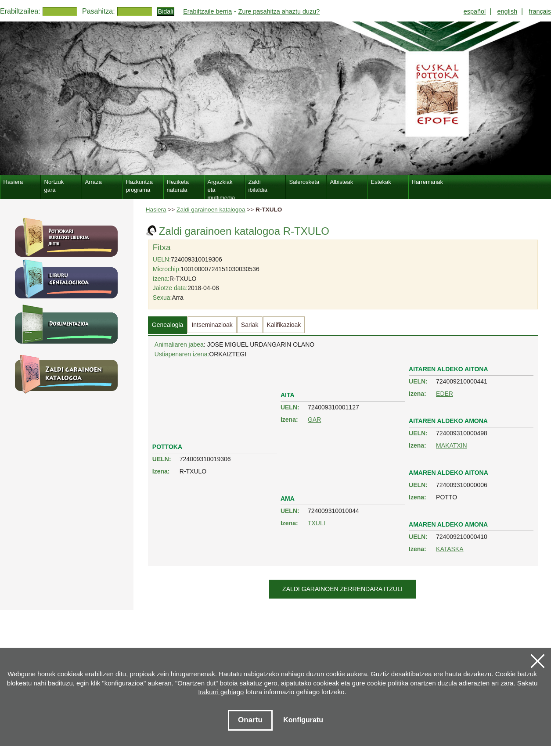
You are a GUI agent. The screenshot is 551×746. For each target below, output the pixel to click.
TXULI (316, 523)
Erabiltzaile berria (207, 11)
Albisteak (341, 182)
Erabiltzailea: (20, 11)
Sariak (250, 324)
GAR (314, 419)
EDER (444, 393)
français (540, 11)
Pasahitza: (98, 11)
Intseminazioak (211, 324)
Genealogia (168, 324)
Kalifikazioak (284, 324)
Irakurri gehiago (221, 692)
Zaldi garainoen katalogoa (210, 209)
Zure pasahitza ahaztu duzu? (279, 11)
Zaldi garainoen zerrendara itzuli (342, 588)
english (507, 11)
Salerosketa (304, 182)
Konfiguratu (303, 720)
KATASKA (450, 548)
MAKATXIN (451, 445)
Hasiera (156, 209)
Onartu (250, 720)
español (475, 11)
